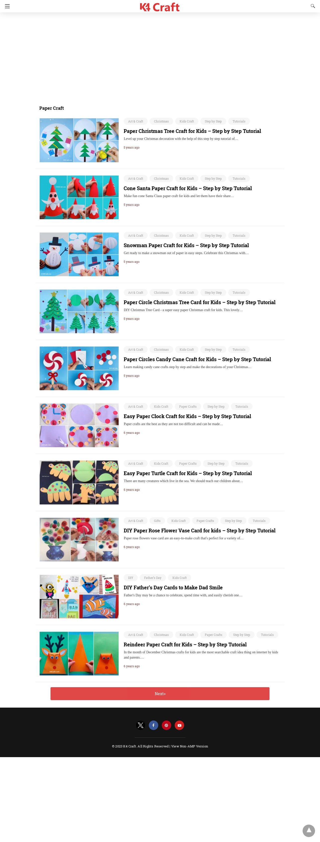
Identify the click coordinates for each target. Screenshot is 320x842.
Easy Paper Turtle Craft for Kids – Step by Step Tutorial (188, 473)
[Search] (311, 6)
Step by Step (213, 121)
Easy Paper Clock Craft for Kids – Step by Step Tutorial (187, 416)
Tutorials (239, 121)
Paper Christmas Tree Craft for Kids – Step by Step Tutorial (192, 131)
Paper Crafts (188, 406)
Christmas (161, 121)
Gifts (157, 521)
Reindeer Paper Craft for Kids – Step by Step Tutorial (185, 644)
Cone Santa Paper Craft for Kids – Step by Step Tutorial (188, 188)
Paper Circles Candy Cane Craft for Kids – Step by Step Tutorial (197, 359)
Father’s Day (152, 578)
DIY (130, 578)
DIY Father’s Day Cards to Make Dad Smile (173, 587)
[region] (158, 56)
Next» (160, 693)
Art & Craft (135, 121)
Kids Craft (187, 121)
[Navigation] (6, 6)
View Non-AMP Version (189, 746)
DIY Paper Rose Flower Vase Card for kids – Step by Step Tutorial (199, 530)
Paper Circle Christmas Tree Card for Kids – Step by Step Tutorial (199, 302)
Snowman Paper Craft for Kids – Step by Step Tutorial (186, 245)
